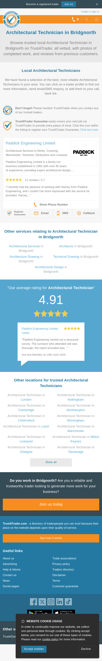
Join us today (51, 504)
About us (8, 558)
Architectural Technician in (26, 426)
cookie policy (50, 639)
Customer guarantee (65, 586)
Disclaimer (59, 575)
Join (68, 4)
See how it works (51, 538)
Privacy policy (61, 563)
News (6, 580)
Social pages (11, 586)
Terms (56, 580)
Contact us (9, 575)
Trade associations (64, 558)
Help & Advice (12, 569)
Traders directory (63, 569)
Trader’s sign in (90, 11)
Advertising (10, 563)
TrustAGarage (12, 636)
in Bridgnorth (75, 246)
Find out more (89, 129)
